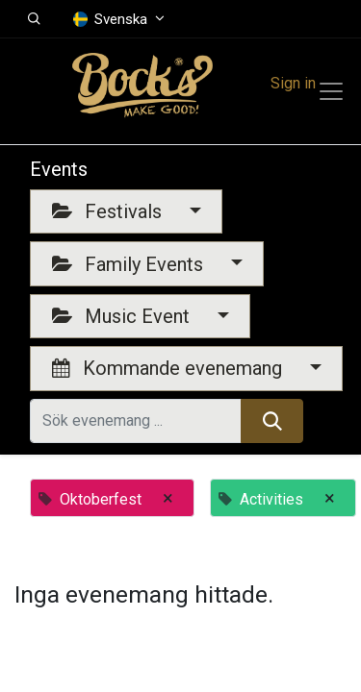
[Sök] (272, 421)
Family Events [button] (130, 264)
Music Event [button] (123, 316)
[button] (34, 19)
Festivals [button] (109, 211)
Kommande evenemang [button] (169, 368)
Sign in (293, 83)
